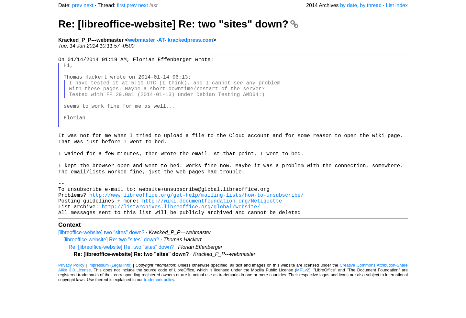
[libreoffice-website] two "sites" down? (101, 266)
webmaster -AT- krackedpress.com (170, 40)
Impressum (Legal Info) (109, 298)
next (88, 5)
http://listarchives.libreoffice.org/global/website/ (181, 238)
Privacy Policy (71, 298)
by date (348, 5)
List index (397, 5)
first (121, 5)
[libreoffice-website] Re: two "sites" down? (111, 273)
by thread (371, 5)
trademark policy (159, 313)
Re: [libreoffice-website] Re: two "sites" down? (178, 24)
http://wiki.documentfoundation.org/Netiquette (212, 231)
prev (77, 5)
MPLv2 (302, 303)
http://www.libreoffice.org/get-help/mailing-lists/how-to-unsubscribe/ (196, 224)
